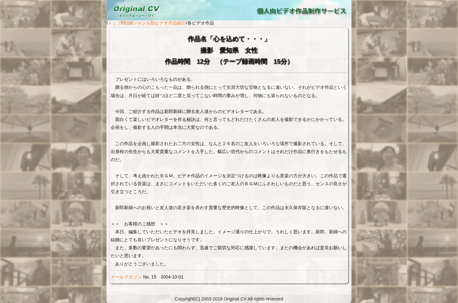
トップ (114, 22)
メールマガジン (126, 276)
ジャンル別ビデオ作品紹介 (159, 22)
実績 (126, 22)
